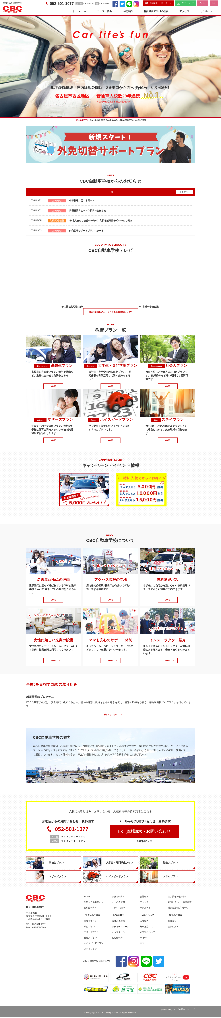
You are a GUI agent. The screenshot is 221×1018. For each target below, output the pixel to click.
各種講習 (171, 922)
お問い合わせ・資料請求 (179, 903)
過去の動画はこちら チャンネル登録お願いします (112, 312)
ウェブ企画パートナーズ (184, 1010)
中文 (141, 944)
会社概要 (143, 898)
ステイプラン (89, 950)
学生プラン (88, 928)
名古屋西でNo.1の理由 (156, 11)
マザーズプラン (90, 933)
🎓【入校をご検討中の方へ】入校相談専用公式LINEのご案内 (103, 220)
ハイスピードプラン (92, 944)
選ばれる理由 (117, 922)
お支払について (146, 933)
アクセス (184, 11)
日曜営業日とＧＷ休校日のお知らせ (89, 210)
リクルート (206, 11)
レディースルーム (119, 928)
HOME (86, 898)
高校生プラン (89, 922)
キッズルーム (117, 933)
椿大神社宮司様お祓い (73, 306)
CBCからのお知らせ (93, 903)
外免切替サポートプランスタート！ (89, 230)
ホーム (82, 11)
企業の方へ (172, 928)
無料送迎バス (145, 928)
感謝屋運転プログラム (177, 909)
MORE (55, 386)
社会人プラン (89, 939)
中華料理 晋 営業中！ (82, 200)
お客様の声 (116, 939)
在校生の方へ (89, 909)
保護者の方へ (117, 898)
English (142, 939)
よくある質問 (117, 903)
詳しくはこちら (113, 715)
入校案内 (128, 11)
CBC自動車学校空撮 (148, 306)
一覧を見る (184, 192)
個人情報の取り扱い (176, 898)
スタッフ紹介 (117, 909)
